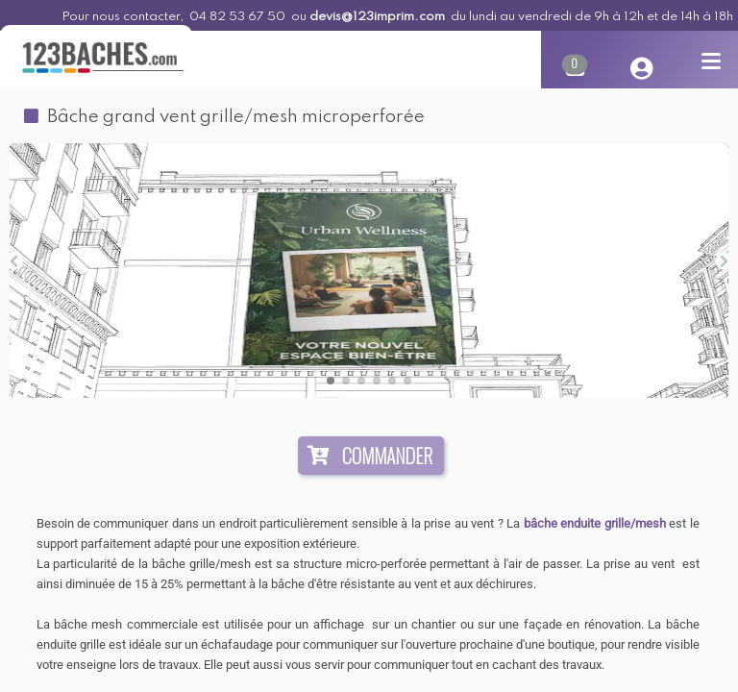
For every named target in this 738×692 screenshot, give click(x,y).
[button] (330, 380)
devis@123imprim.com (377, 17)
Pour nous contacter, (124, 17)
